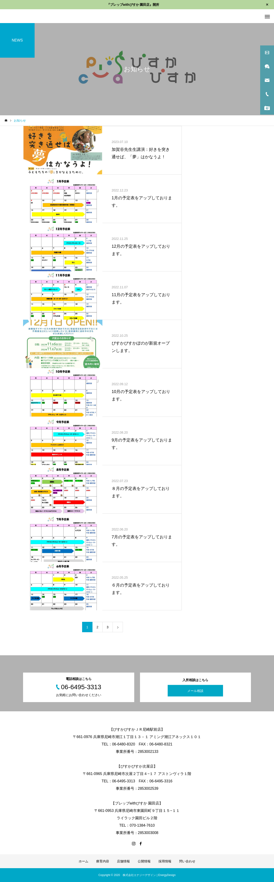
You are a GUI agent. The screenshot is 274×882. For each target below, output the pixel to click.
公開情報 (144, 861)
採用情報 (164, 861)
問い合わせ (187, 861)
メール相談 (195, 691)
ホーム (83, 861)
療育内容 (102, 861)
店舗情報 (123, 861)
